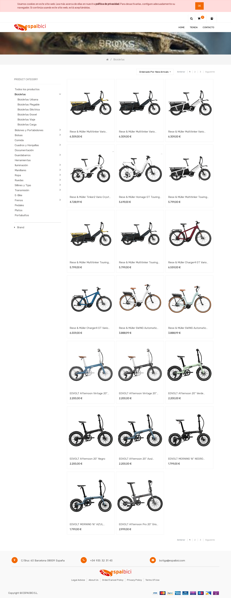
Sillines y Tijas (23, 185)
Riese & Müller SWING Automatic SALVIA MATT (187, 328)
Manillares (20, 170)
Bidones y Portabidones (29, 130)
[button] (155, 72)
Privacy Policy (134, 580)
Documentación (24, 150)
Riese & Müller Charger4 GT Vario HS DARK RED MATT (187, 263)
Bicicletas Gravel (27, 114)
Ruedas (19, 180)
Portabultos (22, 215)
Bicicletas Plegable (28, 104)
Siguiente (210, 72)
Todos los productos (27, 89)
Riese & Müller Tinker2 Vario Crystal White (90, 197)
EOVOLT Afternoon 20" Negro (87, 458)
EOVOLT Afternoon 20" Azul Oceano (135, 459)
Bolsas (19, 135)
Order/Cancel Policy (112, 580)
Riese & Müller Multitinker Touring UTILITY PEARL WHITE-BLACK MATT (187, 197)
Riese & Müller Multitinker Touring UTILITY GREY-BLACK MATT (138, 263)
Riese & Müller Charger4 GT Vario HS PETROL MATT (89, 328)
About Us (93, 580)
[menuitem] (181, 27)
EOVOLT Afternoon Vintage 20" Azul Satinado (88, 394)
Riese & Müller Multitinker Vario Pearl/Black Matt (186, 132)
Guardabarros (23, 155)
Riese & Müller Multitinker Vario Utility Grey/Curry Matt (88, 132)
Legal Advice (78, 580)
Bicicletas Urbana (27, 99)
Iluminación (21, 165)
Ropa (18, 175)
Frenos (19, 200)
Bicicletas (20, 94)
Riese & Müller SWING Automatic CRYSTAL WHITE (138, 328)
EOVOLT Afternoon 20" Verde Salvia (185, 394)
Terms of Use (152, 580)
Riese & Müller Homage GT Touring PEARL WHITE (139, 197)
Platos (18, 210)
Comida (19, 140)
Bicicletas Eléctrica (28, 109)
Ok (199, 5)
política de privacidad (107, 4)
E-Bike (18, 195)
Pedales (19, 205)
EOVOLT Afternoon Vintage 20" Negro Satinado (138, 394)
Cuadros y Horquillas (27, 145)
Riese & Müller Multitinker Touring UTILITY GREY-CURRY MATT (89, 263)
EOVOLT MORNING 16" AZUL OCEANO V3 (86, 525)
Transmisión (22, 190)
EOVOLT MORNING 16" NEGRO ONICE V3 (185, 459)
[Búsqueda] (132, 70)
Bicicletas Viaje (26, 119)
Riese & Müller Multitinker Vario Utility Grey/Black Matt (137, 132)
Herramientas (23, 160)
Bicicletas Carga (26, 124)
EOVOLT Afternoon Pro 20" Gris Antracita (138, 525)
